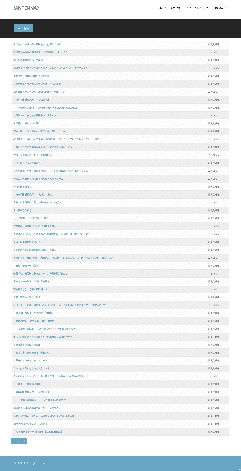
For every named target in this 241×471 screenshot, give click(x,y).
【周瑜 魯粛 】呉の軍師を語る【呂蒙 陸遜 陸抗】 (38, 431)
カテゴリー (176, 8)
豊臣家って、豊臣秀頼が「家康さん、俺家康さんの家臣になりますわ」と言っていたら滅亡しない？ (64, 257)
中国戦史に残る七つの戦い (26, 123)
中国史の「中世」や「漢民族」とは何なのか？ (37, 44)
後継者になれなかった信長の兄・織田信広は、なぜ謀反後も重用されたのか (51, 234)
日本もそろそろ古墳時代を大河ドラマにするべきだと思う (42, 147)
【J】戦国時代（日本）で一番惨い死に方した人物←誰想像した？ (46, 107)
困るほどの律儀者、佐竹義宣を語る (31, 281)
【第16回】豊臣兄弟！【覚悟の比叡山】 (33, 194)
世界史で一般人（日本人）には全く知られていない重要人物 (43, 415)
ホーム (163, 8)
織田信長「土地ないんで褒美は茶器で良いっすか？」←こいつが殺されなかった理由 (56, 139)
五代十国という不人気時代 (26, 162)
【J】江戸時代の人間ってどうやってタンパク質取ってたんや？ (45, 328)
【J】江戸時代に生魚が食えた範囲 (30, 218)
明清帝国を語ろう (22, 186)
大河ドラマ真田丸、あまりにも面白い (32, 155)
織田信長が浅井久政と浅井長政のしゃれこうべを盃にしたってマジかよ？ (50, 68)
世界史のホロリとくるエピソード (30, 360)
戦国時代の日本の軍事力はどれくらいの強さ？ (37, 407)
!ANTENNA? (22, 463)
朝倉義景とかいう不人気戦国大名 (30, 289)
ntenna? (26, 7)
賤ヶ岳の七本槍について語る (28, 60)
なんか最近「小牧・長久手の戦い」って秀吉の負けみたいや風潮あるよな (50, 170)
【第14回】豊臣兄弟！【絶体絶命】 (31, 392)
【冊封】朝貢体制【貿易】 (26, 265)
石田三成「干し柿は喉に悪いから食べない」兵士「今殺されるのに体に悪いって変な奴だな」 (60, 305)
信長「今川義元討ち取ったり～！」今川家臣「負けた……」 (43, 273)
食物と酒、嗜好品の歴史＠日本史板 (31, 76)
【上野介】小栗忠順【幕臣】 (28, 384)
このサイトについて (197, 8)
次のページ (19, 441)
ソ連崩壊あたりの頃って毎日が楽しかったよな (37, 83)
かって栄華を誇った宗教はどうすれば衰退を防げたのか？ (42, 336)
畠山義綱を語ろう (22, 210)
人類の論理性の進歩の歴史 (26, 297)
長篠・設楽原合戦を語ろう (26, 241)
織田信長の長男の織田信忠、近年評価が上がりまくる (40, 52)
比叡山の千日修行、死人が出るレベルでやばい (37, 202)
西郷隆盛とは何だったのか (26, 344)
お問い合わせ (219, 8)
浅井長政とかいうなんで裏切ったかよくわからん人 (39, 91)
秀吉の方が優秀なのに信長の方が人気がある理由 (38, 178)
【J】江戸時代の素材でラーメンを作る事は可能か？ (39, 400)
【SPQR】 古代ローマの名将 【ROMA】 (34, 313)
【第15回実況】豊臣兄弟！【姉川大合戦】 (35, 321)
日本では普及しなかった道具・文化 (31, 368)
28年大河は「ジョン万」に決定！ (30, 423)
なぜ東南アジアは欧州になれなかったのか (34, 249)
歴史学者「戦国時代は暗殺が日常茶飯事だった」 (38, 226)
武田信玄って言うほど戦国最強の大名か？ (34, 115)
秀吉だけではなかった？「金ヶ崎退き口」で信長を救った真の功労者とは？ (51, 376)
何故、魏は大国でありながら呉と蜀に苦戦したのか (39, 131)
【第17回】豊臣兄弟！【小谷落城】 (31, 99)
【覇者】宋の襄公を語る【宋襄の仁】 (32, 352)
